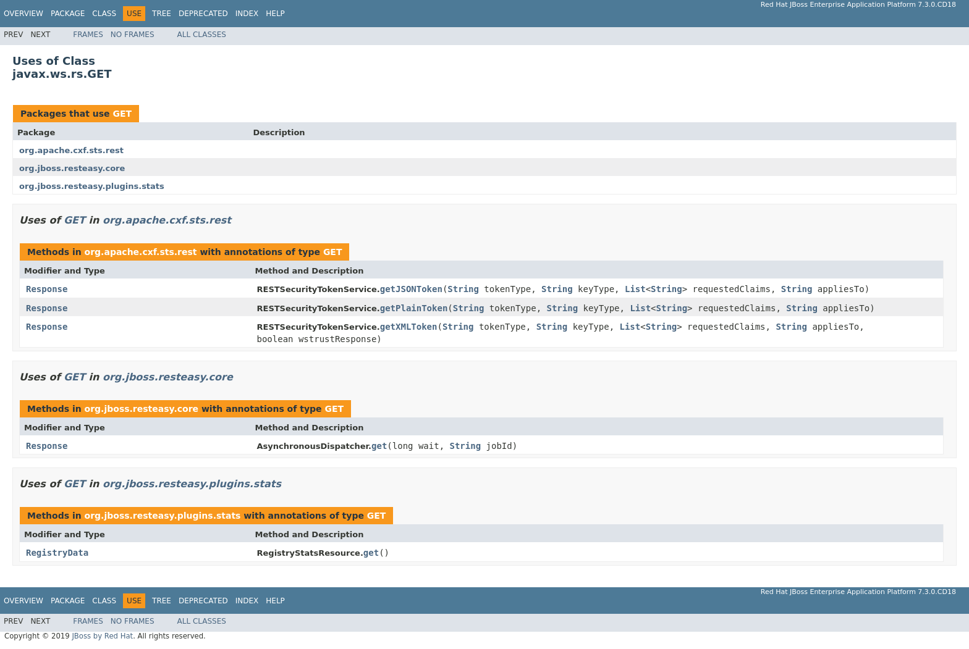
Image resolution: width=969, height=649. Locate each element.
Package (68, 13)
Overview (23, 13)
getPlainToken (414, 308)
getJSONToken (411, 289)
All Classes (201, 34)
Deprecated (203, 13)
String (463, 289)
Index (247, 13)
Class (104, 13)
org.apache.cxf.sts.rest (71, 150)
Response (46, 289)
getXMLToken (409, 327)
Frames (88, 34)
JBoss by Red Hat (102, 636)
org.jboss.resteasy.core (72, 168)
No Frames (132, 34)
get (379, 446)
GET (122, 114)
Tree (161, 13)
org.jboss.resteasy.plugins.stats (91, 186)
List (635, 289)
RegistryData (57, 553)
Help (275, 13)
